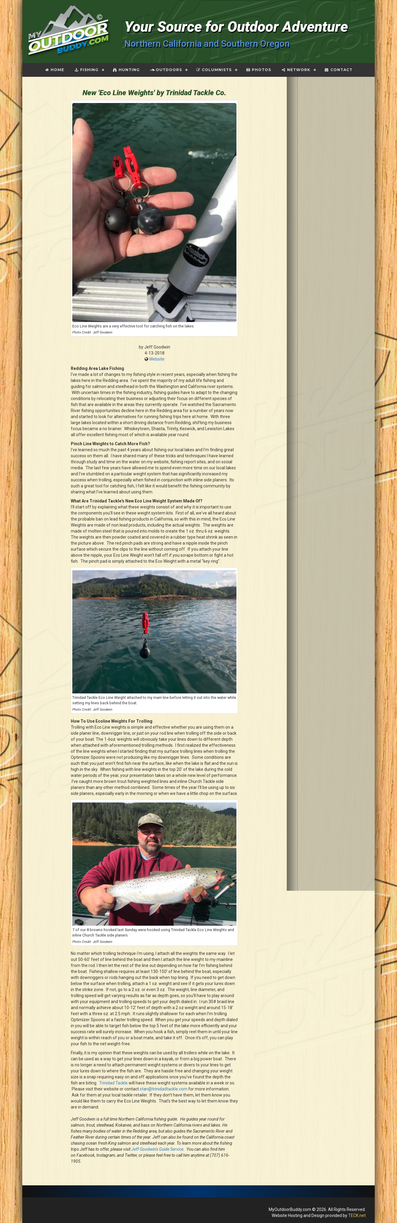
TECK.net (357, 1215)
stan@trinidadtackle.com (163, 1089)
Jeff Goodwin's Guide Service (157, 1149)
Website (156, 359)
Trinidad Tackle (113, 1083)
